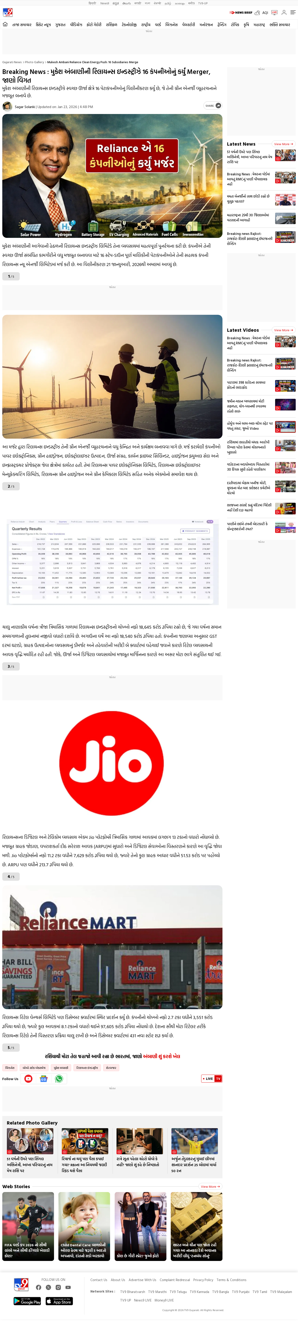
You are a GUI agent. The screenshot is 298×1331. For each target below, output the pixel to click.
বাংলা (147, 3)
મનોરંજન (206, 24)
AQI (265, 12)
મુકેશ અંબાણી (61, 1068)
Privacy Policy (203, 1279)
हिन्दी (93, 3)
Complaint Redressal (175, 1279)
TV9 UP (125, 1300)
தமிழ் (168, 3)
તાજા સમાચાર (21, 24)
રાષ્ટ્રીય (145, 24)
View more (210, 1186)
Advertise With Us (142, 1279)
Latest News (241, 143)
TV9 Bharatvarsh (132, 1291)
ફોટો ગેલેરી (94, 24)
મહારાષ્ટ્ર (259, 24)
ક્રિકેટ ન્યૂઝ (43, 24)
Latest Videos (243, 330)
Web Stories (16, 1186)
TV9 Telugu (178, 1291)
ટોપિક (235, 24)
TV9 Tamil (259, 1291)
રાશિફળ (111, 24)
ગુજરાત (60, 24)
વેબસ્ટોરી (188, 24)
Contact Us (98, 1279)
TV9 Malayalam (281, 1291)
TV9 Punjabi (240, 1291)
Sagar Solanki (25, 106)
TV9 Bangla (220, 1291)
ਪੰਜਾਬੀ (157, 3)
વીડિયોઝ (76, 24)
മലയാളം (180, 3)
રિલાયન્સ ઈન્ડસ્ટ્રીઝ (87, 1068)
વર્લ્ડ (158, 24)
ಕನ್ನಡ (116, 3)
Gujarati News (12, 62)
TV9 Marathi (157, 1291)
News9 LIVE (143, 1300)
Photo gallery (34, 62)
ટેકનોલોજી (129, 24)
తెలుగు (126, 3)
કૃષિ (246, 24)
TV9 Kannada (199, 1291)
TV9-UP (203, 3)
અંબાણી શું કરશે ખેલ (161, 1056)
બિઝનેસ (171, 24)
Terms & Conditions (232, 1279)
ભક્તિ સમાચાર (280, 24)
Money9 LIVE (164, 1300)
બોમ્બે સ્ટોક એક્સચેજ (34, 1068)
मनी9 (191, 3)
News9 (104, 3)
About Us (118, 1279)
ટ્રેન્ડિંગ (221, 24)
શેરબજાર (111, 1068)
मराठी (138, 3)
